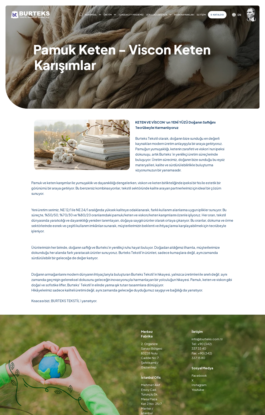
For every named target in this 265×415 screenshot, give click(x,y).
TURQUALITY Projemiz (131, 14)
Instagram (199, 385)
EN (236, 15)
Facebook (199, 375)
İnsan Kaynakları (184, 14)
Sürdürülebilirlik (156, 14)
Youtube (198, 390)
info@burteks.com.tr (207, 339)
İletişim (201, 14)
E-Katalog (217, 14)
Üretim (108, 14)
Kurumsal (91, 14)
